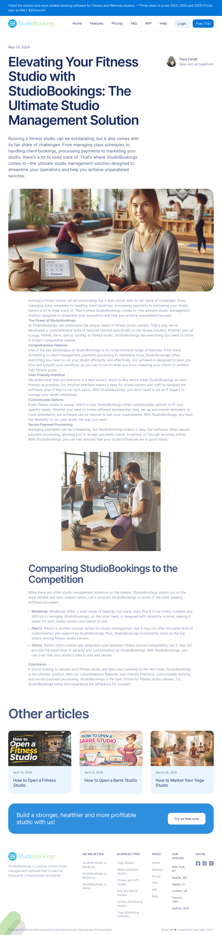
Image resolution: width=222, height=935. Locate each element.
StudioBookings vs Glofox (94, 886)
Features (96, 23)
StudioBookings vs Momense (94, 875)
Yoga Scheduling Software (128, 914)
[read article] (39, 762)
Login (182, 23)
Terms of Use (85, 929)
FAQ (134, 23)
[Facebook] (198, 863)
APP (148, 23)
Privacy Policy (103, 929)
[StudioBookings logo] (31, 23)
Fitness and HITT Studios (128, 882)
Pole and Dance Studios (127, 893)
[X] (211, 863)
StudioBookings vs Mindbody (94, 864)
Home (77, 23)
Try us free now (186, 819)
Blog (155, 896)
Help (163, 23)
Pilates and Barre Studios (128, 871)
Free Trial (203, 23)
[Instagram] (204, 863)
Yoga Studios (125, 862)
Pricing (117, 23)
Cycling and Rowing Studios (129, 903)
